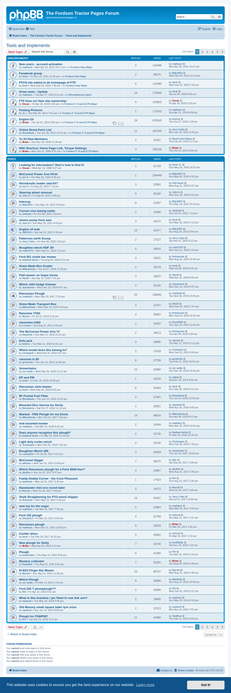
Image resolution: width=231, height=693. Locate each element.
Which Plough (29, 579)
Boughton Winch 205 (33, 451)
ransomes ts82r (30, 322)
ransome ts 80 (29, 359)
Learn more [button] (145, 685)
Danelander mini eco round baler (42, 487)
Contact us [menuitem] (164, 670)
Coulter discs (28, 533)
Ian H (25, 177)
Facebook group (30, 73)
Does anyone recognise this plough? (45, 432)
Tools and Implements (28, 45)
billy (174, 459)
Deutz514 (27, 518)
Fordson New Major (81, 67)
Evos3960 (177, 322)
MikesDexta (28, 269)
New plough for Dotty (34, 542)
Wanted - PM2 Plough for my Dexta (43, 414)
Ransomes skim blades (35, 386)
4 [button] (212, 52)
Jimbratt (26, 214)
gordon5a (27, 362)
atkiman (26, 463)
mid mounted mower (33, 423)
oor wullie (27, 371)
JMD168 (27, 232)
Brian (25, 122)
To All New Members (33, 139)
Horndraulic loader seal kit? (38, 183)
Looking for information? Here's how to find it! (51, 165)
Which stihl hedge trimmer (37, 284)
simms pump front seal (35, 220)
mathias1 (27, 67)
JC (23, 113)
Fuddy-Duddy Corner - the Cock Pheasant (48, 478)
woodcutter (178, 450)
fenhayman (178, 256)
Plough (24, 552)
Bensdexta (28, 132)
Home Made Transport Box (37, 304)
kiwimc (26, 343)
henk (25, 76)
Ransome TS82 (29, 313)
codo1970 (27, 250)
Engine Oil (26, 119)
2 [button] (202, 52)
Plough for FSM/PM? (33, 616)
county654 (28, 454)
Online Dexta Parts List (35, 129)
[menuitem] (30, 29)
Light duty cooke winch (35, 441)
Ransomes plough (32, 524)
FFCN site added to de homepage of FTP (47, 82)
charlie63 (27, 296)
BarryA (26, 490)
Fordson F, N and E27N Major (81, 104)
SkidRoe (177, 616)
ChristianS (28, 353)
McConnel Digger (31, 460)
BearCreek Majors (182, 138)
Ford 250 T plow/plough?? (37, 588)
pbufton (26, 472)
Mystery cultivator (31, 561)
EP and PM (26, 377)
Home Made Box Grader (36, 266)
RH (174, 478)
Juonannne (28, 287)
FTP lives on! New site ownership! (43, 101)
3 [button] (207, 52)
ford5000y (177, 542)
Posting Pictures (30, 110)
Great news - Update (33, 91)
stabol (175, 377)
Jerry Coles (178, 129)
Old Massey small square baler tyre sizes (48, 607)
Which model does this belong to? (43, 350)
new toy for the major (34, 506)
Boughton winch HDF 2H (36, 247)
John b (26, 195)
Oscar (25, 104)
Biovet (25, 316)
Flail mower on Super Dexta (38, 275)
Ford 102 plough (30, 515)
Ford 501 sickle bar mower (37, 256)
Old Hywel (178, 183)
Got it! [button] (206, 685)
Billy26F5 (177, 73)
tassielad (177, 404)
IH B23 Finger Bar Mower (36, 570)
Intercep (24, 201)
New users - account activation (40, 64)
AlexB (25, 278)
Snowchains (27, 368)
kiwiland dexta (30, 259)
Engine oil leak (29, 229)
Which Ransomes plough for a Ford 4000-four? (52, 469)
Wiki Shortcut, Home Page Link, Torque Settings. (53, 148)
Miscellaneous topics (80, 94)
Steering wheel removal (35, 192)
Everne (176, 119)
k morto (26, 325)
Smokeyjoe (28, 444)
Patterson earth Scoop (35, 238)
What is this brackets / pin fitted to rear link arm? (53, 598)
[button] (222, 51)
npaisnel (27, 601)
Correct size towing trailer (37, 211)
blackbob (27, 334)
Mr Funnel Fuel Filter (33, 396)
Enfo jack (25, 340)
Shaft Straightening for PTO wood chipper (48, 497)
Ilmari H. (176, 164)
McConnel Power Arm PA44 (38, 174)
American (27, 500)
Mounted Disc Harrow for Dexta (41, 405)
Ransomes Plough (32, 293)
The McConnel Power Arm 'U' (39, 331)
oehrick (176, 340)
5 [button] (217, 52)
